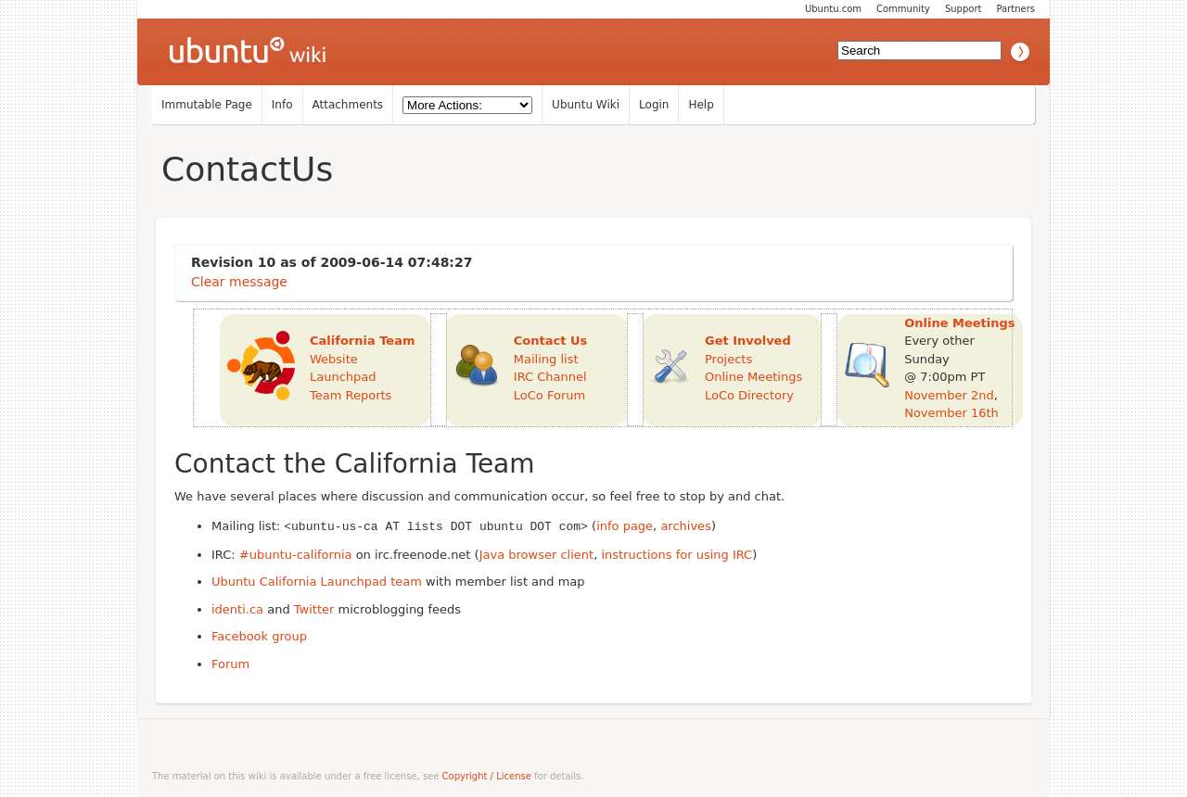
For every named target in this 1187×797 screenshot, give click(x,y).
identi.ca (237, 608)
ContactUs (247, 169)
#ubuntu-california (295, 554)
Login (654, 104)
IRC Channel (550, 377)
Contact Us (550, 341)
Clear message (239, 281)
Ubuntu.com (833, 9)
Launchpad (343, 377)
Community (903, 9)
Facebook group (259, 635)
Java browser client (536, 554)
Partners (1015, 9)
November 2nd (949, 395)
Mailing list (546, 359)
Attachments (348, 104)
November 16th (951, 413)
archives (685, 526)
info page (624, 526)
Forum (230, 663)
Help (700, 104)
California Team (362, 341)
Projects (728, 359)
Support (963, 9)
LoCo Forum (549, 395)
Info (282, 104)
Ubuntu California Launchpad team (316, 581)
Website (334, 359)
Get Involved (748, 341)
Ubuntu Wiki (585, 104)
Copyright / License (486, 775)
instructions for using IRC (676, 554)
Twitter (314, 608)
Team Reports (350, 395)
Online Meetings (753, 377)
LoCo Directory (749, 395)
